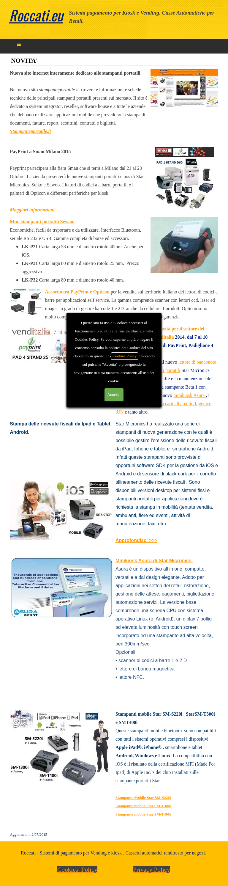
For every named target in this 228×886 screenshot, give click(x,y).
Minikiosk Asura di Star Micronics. (154, 560)
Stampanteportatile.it (30, 131)
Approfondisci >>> (136, 540)
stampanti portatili (162, 370)
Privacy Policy (151, 869)
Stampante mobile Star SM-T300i (143, 806)
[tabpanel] (144, 17)
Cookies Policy (77, 869)
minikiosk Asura (189, 395)
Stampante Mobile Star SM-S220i (143, 797)
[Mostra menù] (19, 44)
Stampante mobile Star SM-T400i (143, 814)
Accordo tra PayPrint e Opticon (77, 291)
